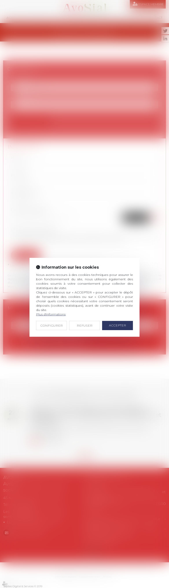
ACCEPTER (117, 325)
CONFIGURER (51, 325)
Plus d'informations (51, 314)
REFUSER (84, 325)
